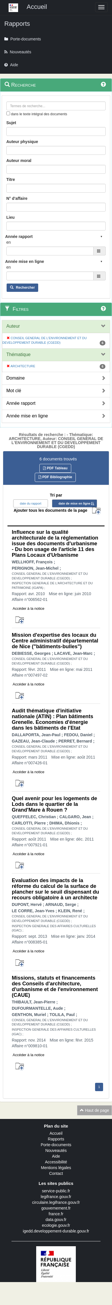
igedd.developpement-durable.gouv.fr (56, 1231)
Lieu (10, 217)
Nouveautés (56, 1150)
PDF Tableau (55, 468)
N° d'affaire (17, 198)
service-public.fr (56, 1191)
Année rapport (20, 403)
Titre (10, 179)
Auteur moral (18, 160)
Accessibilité (56, 1162)
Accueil (55, 1133)
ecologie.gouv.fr (56, 1225)
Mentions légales (56, 1167)
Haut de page (94, 1110)
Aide (56, 1156)
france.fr (56, 1214)
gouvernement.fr (56, 1208)
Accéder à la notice (29, 608)
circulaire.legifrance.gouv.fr (56, 1202)
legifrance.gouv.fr (56, 1196)
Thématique (18, 354)
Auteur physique (22, 141)
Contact (56, 1173)
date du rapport (30, 503)
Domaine (15, 378)
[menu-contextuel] (8, 113)
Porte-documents (56, 1144)
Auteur (13, 326)
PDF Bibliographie (55, 477)
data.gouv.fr (56, 1219)
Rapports (56, 1139)
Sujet (11, 122)
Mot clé (13, 390)
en (8, 242)
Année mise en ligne (27, 415)
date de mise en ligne (74, 503)
